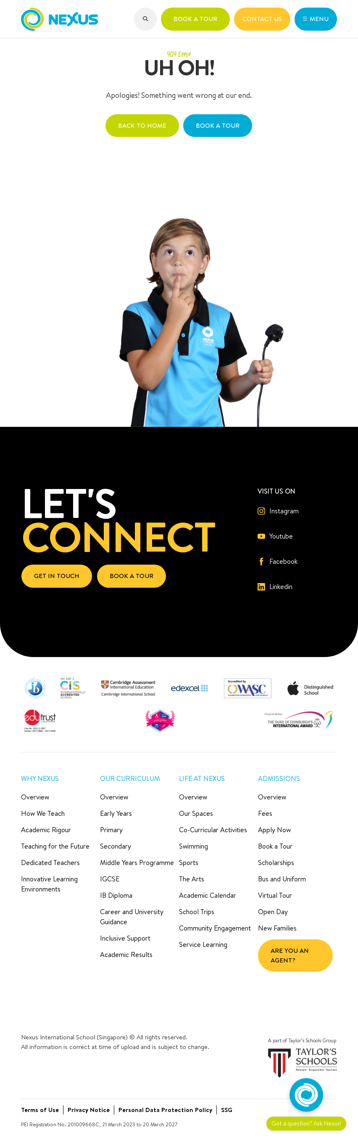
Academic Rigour (46, 829)
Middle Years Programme (137, 862)
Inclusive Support (125, 938)
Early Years (116, 813)
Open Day (273, 911)
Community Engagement (215, 928)
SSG (226, 1109)
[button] (145, 19)
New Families (277, 928)
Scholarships (276, 862)
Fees (265, 813)
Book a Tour (275, 846)
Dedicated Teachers (50, 862)
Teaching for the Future (55, 846)
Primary (111, 829)
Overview (35, 797)
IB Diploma (116, 895)
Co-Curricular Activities (213, 829)
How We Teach (43, 813)
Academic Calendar (207, 895)
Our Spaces (196, 813)
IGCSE (109, 878)
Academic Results (126, 954)
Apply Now (274, 829)
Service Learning (203, 944)
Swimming (193, 846)
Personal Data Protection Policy (165, 1109)
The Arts (191, 878)
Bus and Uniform (282, 878)
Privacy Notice (89, 1109)
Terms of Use (40, 1109)
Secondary (115, 846)
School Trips (196, 911)
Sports (188, 862)
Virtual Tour (275, 895)
